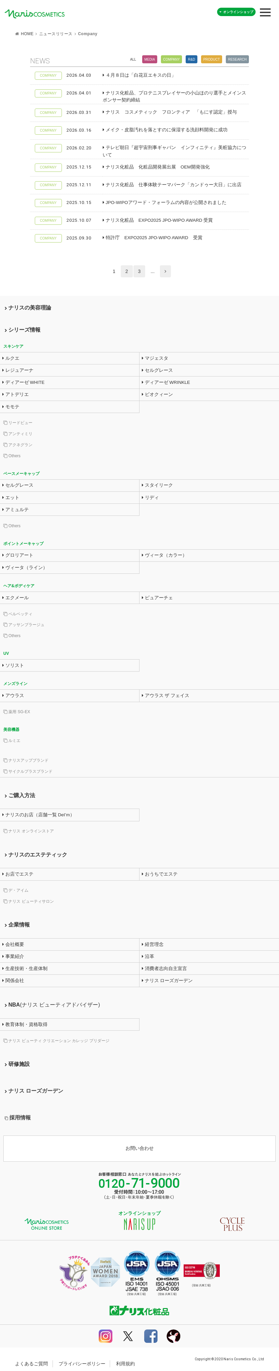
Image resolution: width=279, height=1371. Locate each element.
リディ (150, 497)
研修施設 (17, 1064)
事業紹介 (13, 956)
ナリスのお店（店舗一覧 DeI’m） (38, 814)
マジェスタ (155, 358)
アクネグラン (17, 444)
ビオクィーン (157, 394)
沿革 (148, 956)
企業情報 (17, 925)
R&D (191, 59)
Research (237, 59)
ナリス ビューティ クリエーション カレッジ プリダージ (56, 1040)
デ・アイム (15, 890)
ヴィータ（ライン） (25, 567)
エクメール (15, 597)
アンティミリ (17, 433)
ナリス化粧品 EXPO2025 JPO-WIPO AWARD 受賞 (158, 220)
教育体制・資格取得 (25, 1024)
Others (11, 456)
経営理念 (153, 944)
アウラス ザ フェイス (165, 695)
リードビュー (17, 422)
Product (211, 59)
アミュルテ (15, 509)
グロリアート (17, 555)
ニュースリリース (56, 33)
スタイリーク (157, 485)
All (133, 59)
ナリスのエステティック (36, 855)
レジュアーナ (17, 370)
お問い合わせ (139, 1148)
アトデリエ (15, 394)
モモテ (10, 406)
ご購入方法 (20, 795)
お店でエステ (17, 874)
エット (10, 497)
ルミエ (11, 740)
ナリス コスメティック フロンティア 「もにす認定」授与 (170, 112)
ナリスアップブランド (26, 760)
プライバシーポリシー (82, 1363)
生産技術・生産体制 (25, 968)
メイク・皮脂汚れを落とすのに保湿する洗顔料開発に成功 (165, 129)
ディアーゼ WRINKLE (166, 382)
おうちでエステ (160, 874)
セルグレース (157, 370)
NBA (52, 1005)
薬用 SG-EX (16, 711)
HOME (27, 33)
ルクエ (10, 358)
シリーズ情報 (22, 330)
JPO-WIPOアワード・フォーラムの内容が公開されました (164, 202)
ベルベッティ (17, 614)
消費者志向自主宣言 (164, 968)
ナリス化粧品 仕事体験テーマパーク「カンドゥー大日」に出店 (172, 184)
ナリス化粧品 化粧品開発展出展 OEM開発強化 (156, 166)
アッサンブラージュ (23, 624)
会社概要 (13, 944)
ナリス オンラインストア (28, 831)
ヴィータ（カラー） (164, 555)
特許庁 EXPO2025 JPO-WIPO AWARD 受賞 (152, 237)
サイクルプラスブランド (28, 771)
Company (171, 59)
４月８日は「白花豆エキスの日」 (139, 75)
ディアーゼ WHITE (23, 382)
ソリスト (13, 665)
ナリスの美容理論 (28, 308)
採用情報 (18, 1117)
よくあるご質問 (31, 1363)
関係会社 (13, 980)
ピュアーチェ (157, 597)
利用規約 (125, 1363)
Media (149, 59)
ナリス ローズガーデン (167, 980)
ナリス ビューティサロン (28, 901)
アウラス (13, 695)
